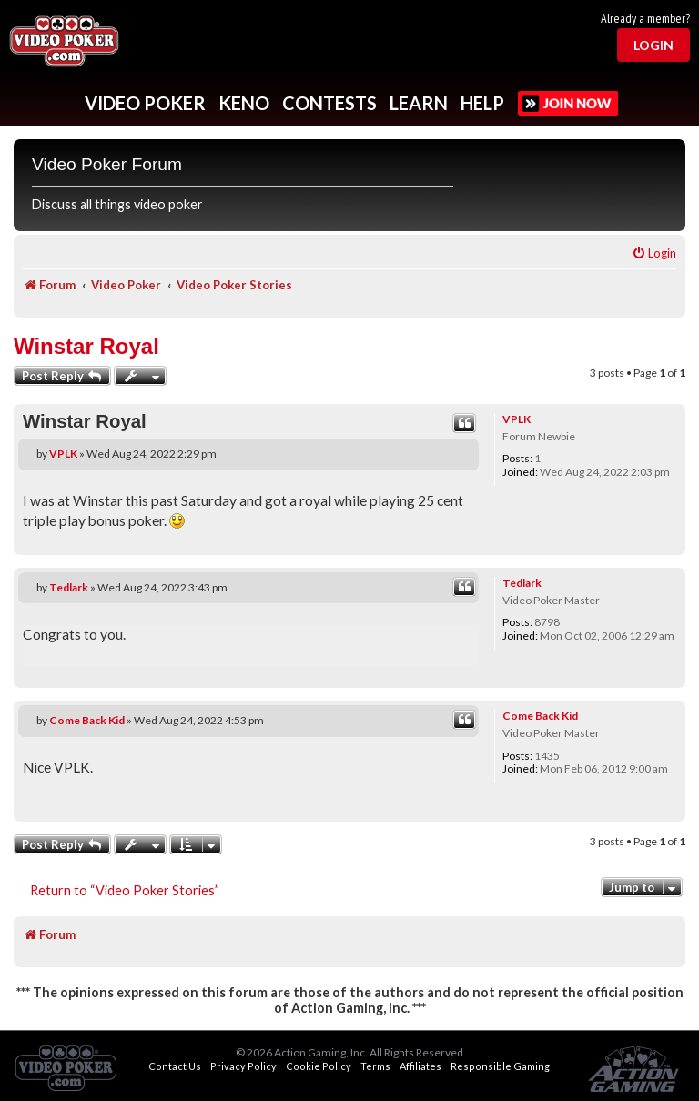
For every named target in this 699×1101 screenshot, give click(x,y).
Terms (375, 1066)
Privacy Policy (243, 1066)
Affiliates (420, 1066)
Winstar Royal (86, 346)
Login (653, 45)
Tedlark (522, 583)
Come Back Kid (540, 715)
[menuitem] (654, 253)
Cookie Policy (318, 1066)
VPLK (516, 419)
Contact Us (174, 1066)
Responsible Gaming (500, 1066)
